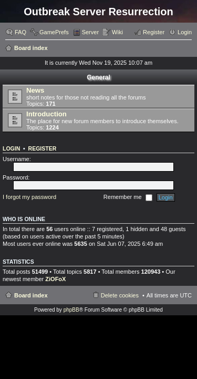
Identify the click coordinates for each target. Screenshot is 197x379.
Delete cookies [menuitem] (120, 295)
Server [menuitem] (90, 32)
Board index (31, 48)
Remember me (127, 197)
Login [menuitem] (185, 32)
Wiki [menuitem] (117, 32)
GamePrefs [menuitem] (54, 32)
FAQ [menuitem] (20, 32)
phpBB (71, 310)
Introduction (46, 114)
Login (11, 148)
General (98, 77)
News (35, 90)
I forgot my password (29, 197)
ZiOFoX (55, 279)
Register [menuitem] (153, 32)
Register (42, 148)
